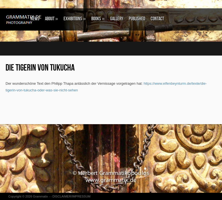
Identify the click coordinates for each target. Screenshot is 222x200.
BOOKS (98, 19)
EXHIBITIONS (75, 19)
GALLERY (116, 19)
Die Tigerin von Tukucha (40, 67)
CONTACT (157, 19)
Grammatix (40, 196)
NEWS (35, 19)
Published (137, 19)
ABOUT (51, 19)
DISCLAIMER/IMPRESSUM (71, 196)
